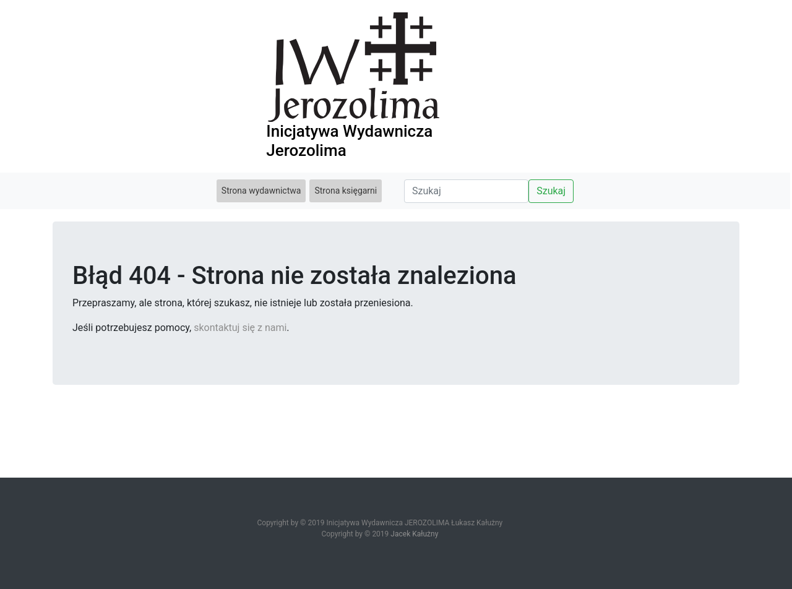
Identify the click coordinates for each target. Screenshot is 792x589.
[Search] (466, 191)
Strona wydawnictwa (261, 191)
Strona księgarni (345, 191)
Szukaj (551, 191)
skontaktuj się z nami (240, 327)
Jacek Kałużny (414, 534)
